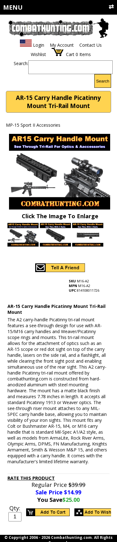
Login (38, 45)
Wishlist (38, 54)
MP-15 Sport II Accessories (33, 125)
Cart (70, 54)
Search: (21, 63)
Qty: (14, 508)
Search (102, 81)
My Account (62, 45)
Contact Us (90, 45)
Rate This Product (31, 478)
